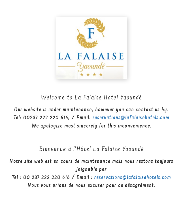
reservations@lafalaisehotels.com (131, 118)
